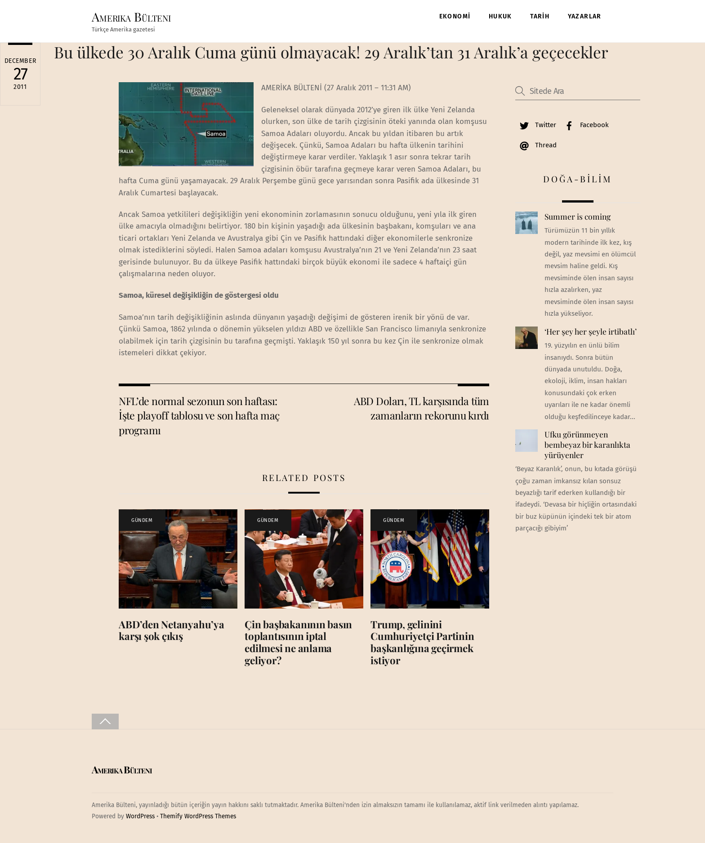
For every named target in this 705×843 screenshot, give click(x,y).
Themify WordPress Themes (198, 816)
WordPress (140, 816)
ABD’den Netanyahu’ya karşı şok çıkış (171, 630)
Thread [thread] (536, 145)
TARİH (539, 16)
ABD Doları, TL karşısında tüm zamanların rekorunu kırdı (421, 408)
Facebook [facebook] (584, 125)
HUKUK (500, 16)
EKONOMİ (455, 16)
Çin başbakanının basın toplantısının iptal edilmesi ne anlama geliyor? (298, 642)
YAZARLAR (585, 16)
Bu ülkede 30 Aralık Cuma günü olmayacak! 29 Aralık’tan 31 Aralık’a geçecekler (331, 51)
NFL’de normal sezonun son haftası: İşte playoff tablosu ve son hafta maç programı (199, 415)
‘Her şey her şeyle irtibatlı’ (590, 331)
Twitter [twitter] (535, 125)
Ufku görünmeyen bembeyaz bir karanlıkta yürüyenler (587, 444)
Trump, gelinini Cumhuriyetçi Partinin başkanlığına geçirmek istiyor (422, 642)
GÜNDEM (141, 520)
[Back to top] (105, 721)
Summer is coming (577, 216)
